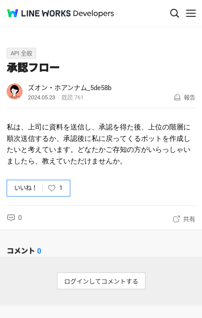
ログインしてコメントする (101, 281)
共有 (189, 219)
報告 (189, 97)
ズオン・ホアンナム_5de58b (69, 88)
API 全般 (21, 53)
